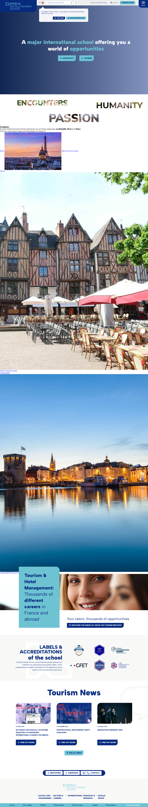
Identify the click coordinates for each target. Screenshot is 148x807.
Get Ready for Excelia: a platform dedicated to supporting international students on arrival (32, 732)
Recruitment (59, 805)
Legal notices (78, 805)
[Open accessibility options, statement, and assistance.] (76, 3)
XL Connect (28, 805)
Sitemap (95, 805)
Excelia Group (101, 797)
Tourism (88, 58)
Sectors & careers (58, 797)
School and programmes (45, 797)
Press (44, 805)
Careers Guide (127, 2)
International (75, 796)
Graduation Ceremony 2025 (109, 730)
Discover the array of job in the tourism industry (97, 625)
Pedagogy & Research (89, 797)
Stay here (60, 18)
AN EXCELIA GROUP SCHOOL (98, 2)
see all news (75, 753)
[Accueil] (18, 6)
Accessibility (111, 805)
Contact (12, 805)
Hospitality (68, 58)
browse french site (77, 18)
